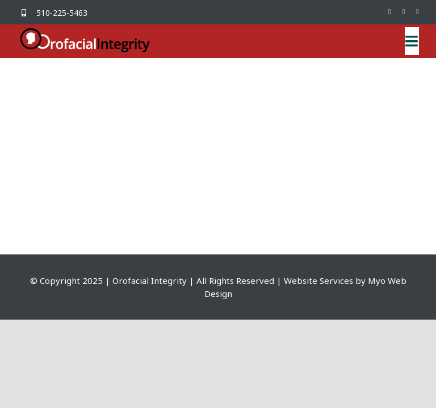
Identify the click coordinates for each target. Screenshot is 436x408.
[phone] (417, 11)
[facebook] (389, 11)
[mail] (404, 11)
